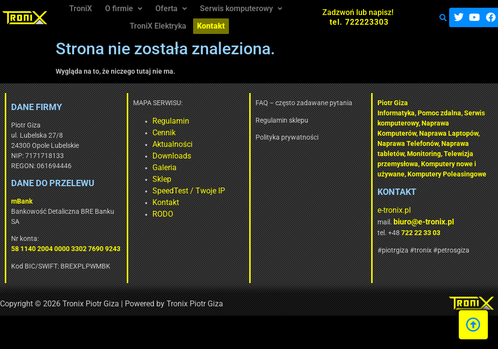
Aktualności (101, 144)
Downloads (100, 155)
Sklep (90, 179)
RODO (91, 214)
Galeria (93, 167)
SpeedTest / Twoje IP (117, 190)
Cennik (92, 132)
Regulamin (99, 121)
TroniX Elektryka (159, 21)
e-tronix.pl (322, 210)
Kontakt (94, 202)
